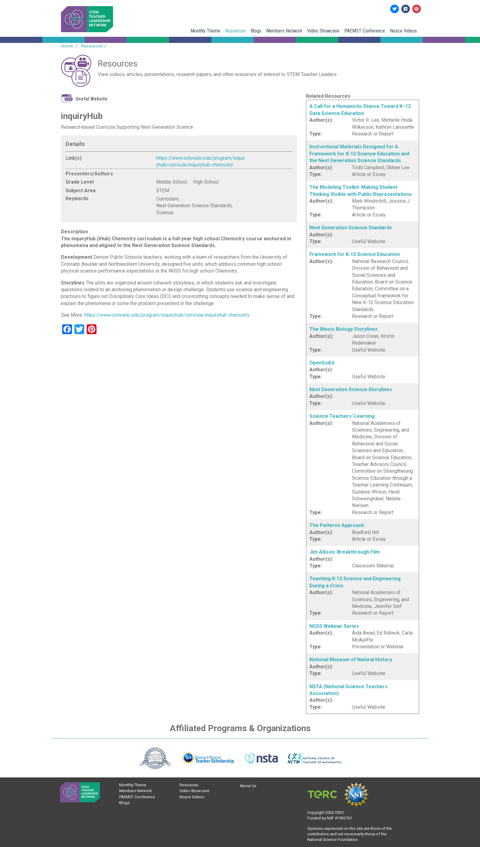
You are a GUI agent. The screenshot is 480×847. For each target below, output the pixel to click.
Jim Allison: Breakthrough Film (344, 552)
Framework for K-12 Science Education (354, 254)
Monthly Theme (205, 31)
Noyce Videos (403, 31)
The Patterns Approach (336, 525)
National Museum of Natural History (350, 659)
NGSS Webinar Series (334, 626)
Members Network (284, 31)
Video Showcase (323, 31)
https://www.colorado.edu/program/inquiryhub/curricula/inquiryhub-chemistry (167, 315)
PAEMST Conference (364, 31)
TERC (339, 812)
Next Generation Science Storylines (350, 389)
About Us (248, 786)
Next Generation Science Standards (350, 228)
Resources (235, 31)
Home (67, 46)
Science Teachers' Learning (342, 416)
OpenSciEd (321, 363)
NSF (330, 818)
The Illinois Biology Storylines (343, 329)
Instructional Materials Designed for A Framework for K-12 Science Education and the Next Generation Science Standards (359, 153)
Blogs (256, 31)
